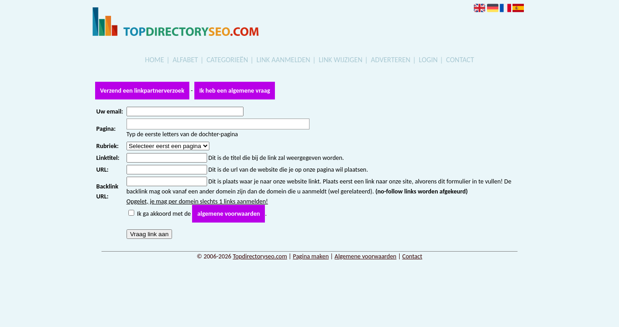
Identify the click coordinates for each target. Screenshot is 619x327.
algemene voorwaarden (229, 214)
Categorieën (227, 59)
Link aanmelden (283, 59)
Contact (460, 59)
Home (154, 59)
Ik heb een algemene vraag (234, 90)
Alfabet (185, 59)
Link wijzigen (340, 59)
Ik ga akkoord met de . (202, 214)
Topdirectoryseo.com (260, 256)
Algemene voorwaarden (365, 256)
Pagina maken (311, 256)
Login (428, 59)
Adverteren (391, 59)
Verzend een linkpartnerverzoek (142, 90)
